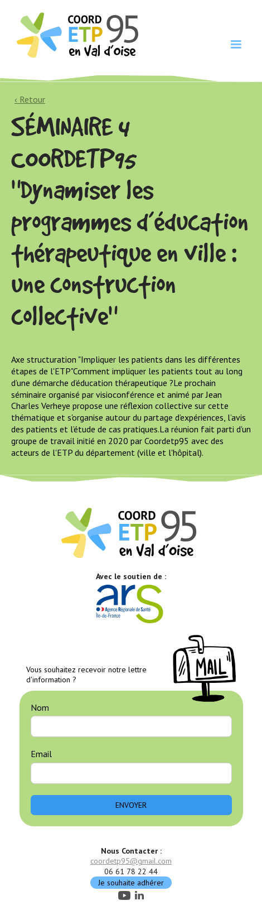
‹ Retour (29, 99)
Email (41, 753)
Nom (40, 707)
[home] (76, 34)
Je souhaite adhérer (131, 883)
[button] (236, 45)
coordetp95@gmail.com (131, 861)
